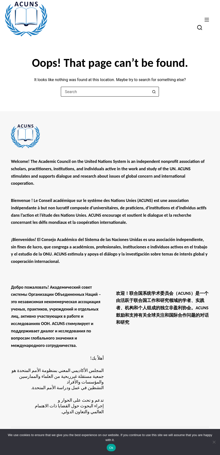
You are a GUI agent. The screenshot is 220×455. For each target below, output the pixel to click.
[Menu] (207, 19)
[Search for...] (105, 92)
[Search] (199, 27)
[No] (213, 442)
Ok (111, 448)
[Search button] (154, 92)
